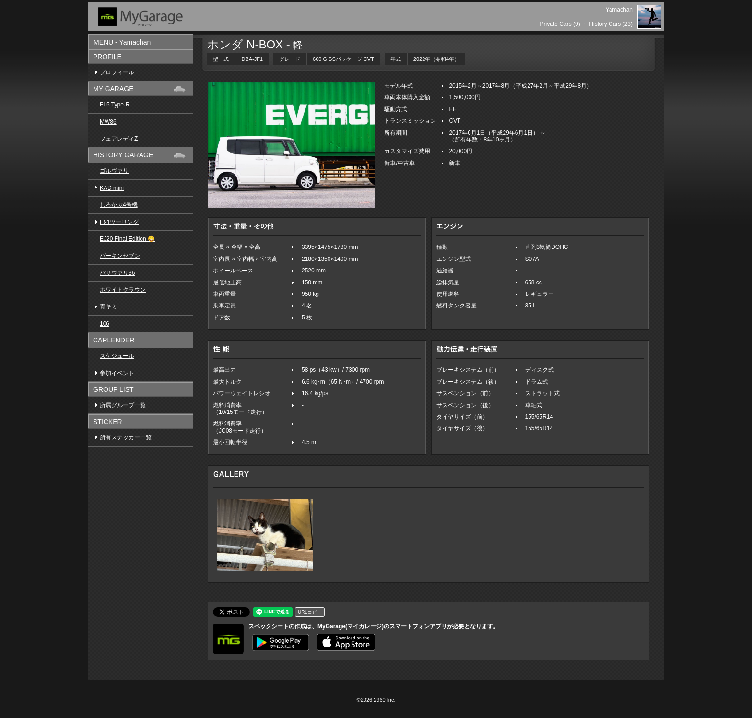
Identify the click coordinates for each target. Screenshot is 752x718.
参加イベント (117, 373)
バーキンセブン (120, 255)
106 (104, 323)
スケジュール (117, 356)
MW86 (108, 121)
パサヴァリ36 (117, 273)
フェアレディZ (119, 138)
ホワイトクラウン (123, 289)
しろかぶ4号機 (119, 204)
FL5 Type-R (114, 104)
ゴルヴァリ (114, 170)
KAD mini (112, 188)
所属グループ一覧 (123, 405)
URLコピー (310, 612)
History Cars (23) (611, 24)
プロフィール (117, 72)
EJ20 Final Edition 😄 (127, 238)
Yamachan (619, 9)
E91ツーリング (119, 222)
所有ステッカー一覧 (126, 437)
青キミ (108, 306)
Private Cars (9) (560, 24)
